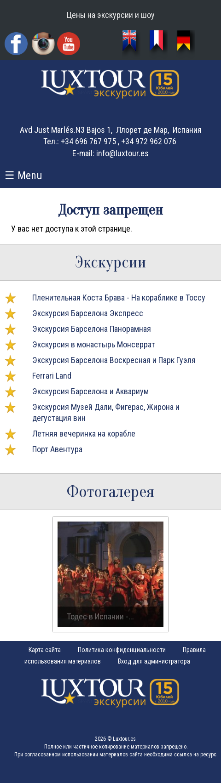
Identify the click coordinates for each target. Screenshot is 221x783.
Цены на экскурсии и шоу (111, 15)
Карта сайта (45, 649)
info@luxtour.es (122, 153)
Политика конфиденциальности (122, 649)
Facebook (17, 44)
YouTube (69, 44)
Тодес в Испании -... (100, 616)
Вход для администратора (154, 661)
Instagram (43, 43)
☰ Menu (23, 175)
